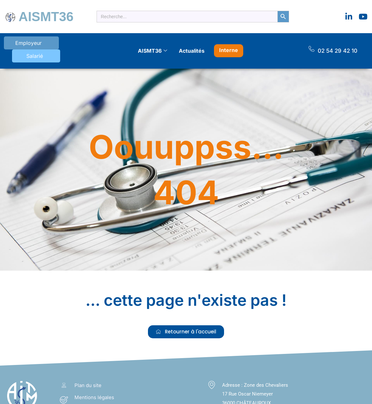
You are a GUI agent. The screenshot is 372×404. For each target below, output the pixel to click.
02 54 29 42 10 (337, 43)
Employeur (21, 43)
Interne (228, 42)
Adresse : (233, 374)
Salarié (58, 43)
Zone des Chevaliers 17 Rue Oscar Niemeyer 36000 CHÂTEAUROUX (255, 383)
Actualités (192, 43)
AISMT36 (39, 14)
